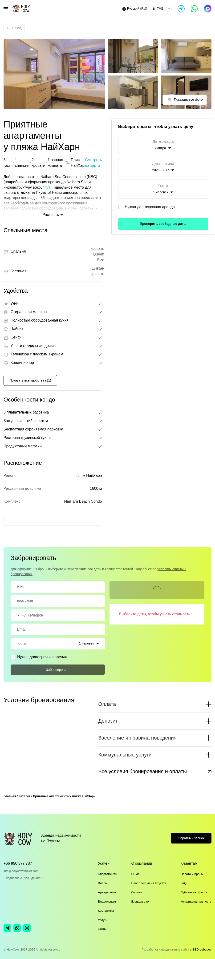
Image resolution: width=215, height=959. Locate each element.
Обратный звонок (191, 838)
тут (47, 187)
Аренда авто (107, 892)
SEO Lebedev (201, 949)
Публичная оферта (193, 892)
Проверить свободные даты (163, 224)
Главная (10, 796)
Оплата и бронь (191, 874)
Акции (102, 929)
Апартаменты (107, 874)
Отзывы (137, 892)
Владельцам (107, 901)
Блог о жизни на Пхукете (148, 883)
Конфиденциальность (195, 901)
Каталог (24, 796)
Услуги (102, 920)
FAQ (183, 883)
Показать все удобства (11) (30, 380)
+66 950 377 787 (18, 863)
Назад (14, 28)
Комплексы (106, 910)
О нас (135, 874)
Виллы (102, 883)
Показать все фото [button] (184, 100)
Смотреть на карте (93, 162)
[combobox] (18, 615)
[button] (134, 8)
